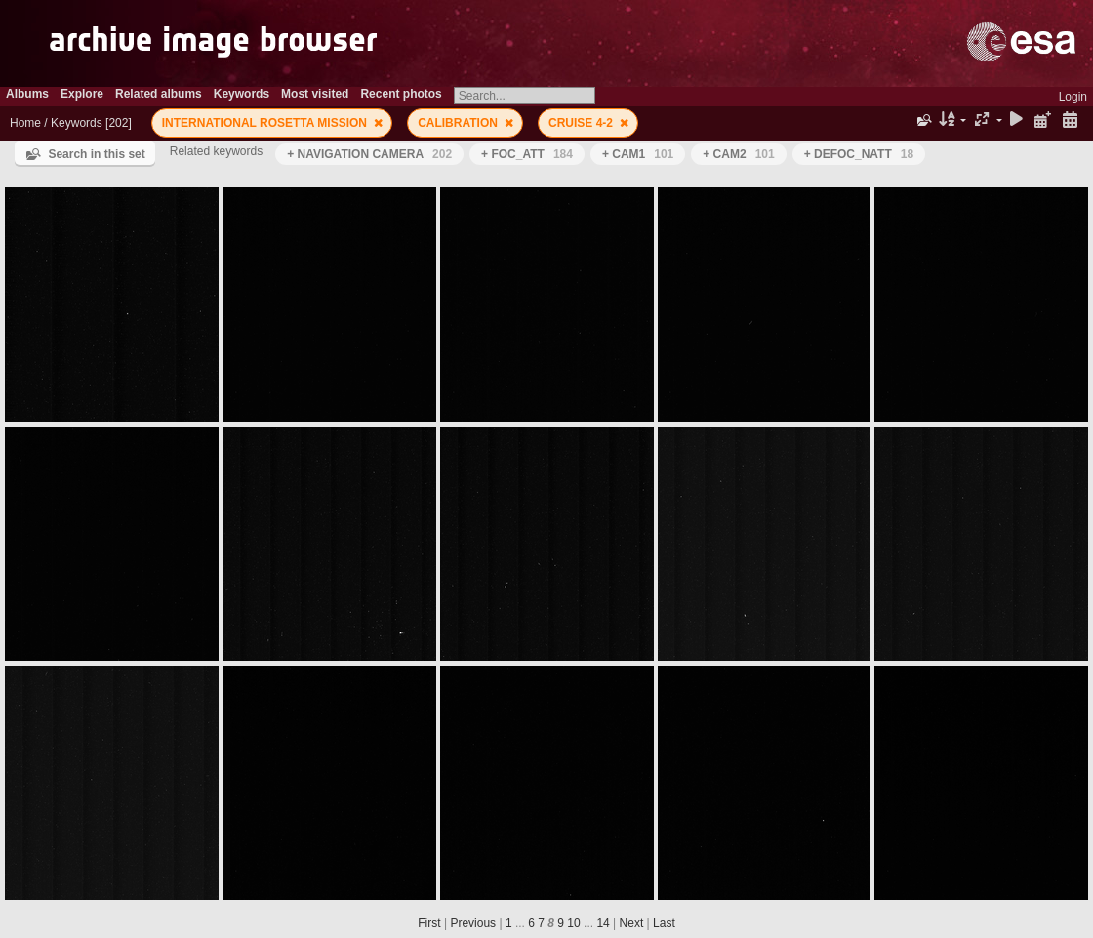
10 (573, 923)
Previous (473, 923)
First (429, 923)
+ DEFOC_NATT (858, 154)
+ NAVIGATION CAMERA (369, 154)
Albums (27, 94)
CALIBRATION (459, 123)
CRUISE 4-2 (582, 123)
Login (1073, 96)
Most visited (314, 94)
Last (664, 923)
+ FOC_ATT (527, 154)
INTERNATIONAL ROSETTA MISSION (266, 123)
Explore (82, 94)
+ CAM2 (738, 154)
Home (25, 123)
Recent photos (400, 94)
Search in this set (96, 154)
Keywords (241, 94)
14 (602, 923)
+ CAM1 (637, 154)
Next (632, 923)
